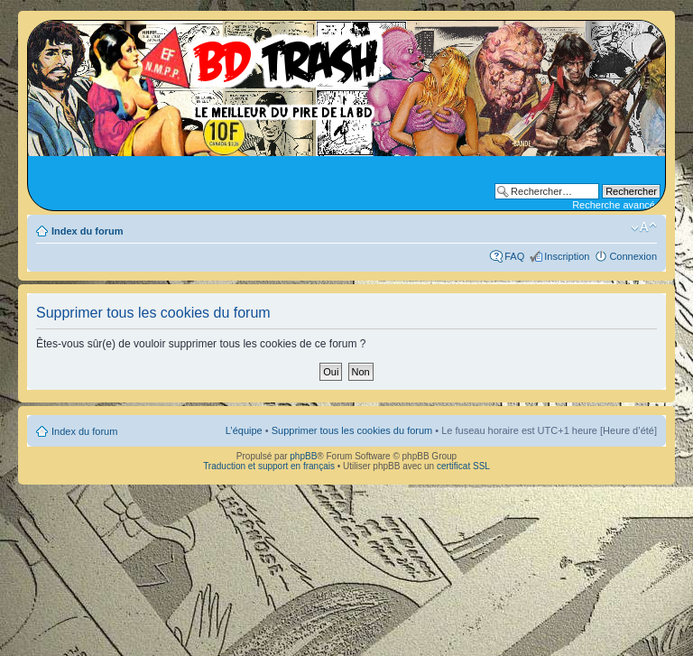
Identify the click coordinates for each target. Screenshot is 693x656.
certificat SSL (463, 466)
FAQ (514, 256)
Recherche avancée (616, 204)
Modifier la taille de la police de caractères (644, 227)
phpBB (303, 456)
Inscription (566, 256)
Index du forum (87, 231)
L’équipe (244, 430)
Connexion (633, 256)
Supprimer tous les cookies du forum (352, 430)
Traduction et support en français (269, 466)
